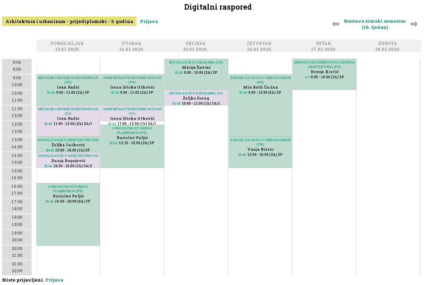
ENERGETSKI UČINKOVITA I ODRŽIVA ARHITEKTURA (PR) (324, 64)
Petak (325, 44)
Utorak (132, 44)
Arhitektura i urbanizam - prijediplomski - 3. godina (69, 21)
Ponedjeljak (68, 44)
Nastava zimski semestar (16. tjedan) (375, 24)
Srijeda (197, 44)
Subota (388, 44)
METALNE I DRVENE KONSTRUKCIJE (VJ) (68, 111)
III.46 (51, 92)
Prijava (149, 21)
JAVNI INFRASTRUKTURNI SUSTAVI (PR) (132, 80)
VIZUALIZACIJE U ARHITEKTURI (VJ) (68, 155)
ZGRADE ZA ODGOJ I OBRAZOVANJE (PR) (260, 142)
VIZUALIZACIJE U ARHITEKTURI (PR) (68, 140)
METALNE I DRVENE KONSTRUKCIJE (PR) (68, 80)
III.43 (115, 92)
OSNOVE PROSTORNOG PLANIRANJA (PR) (68, 188)
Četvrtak (260, 44)
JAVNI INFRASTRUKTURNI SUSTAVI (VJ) (132, 111)
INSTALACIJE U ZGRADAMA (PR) (196, 62)
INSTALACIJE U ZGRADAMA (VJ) (196, 93)
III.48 (179, 72)
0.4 (307, 77)
